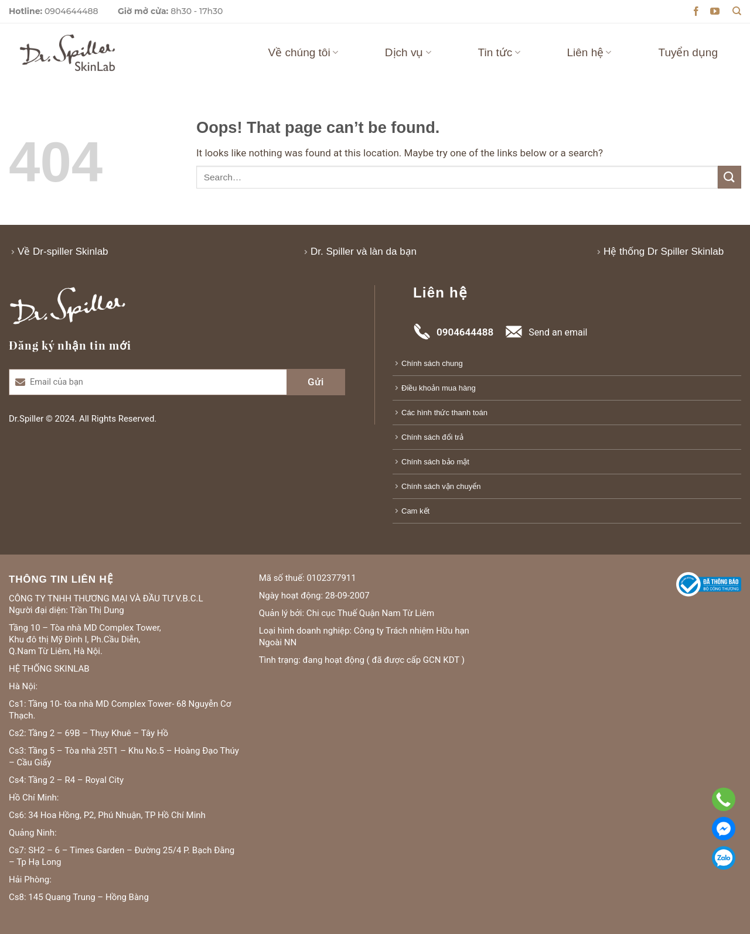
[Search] (736, 11)
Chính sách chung (432, 363)
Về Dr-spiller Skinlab (63, 251)
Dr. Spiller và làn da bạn (364, 251)
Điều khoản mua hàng (438, 388)
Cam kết (415, 511)
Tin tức (499, 52)
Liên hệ (589, 52)
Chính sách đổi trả (432, 437)
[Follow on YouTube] (715, 11)
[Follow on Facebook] (696, 11)
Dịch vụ (408, 52)
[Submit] (729, 177)
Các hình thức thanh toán (444, 412)
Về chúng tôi (303, 52)
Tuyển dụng (688, 52)
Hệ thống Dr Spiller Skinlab (664, 251)
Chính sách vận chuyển (440, 486)
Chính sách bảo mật (435, 461)
